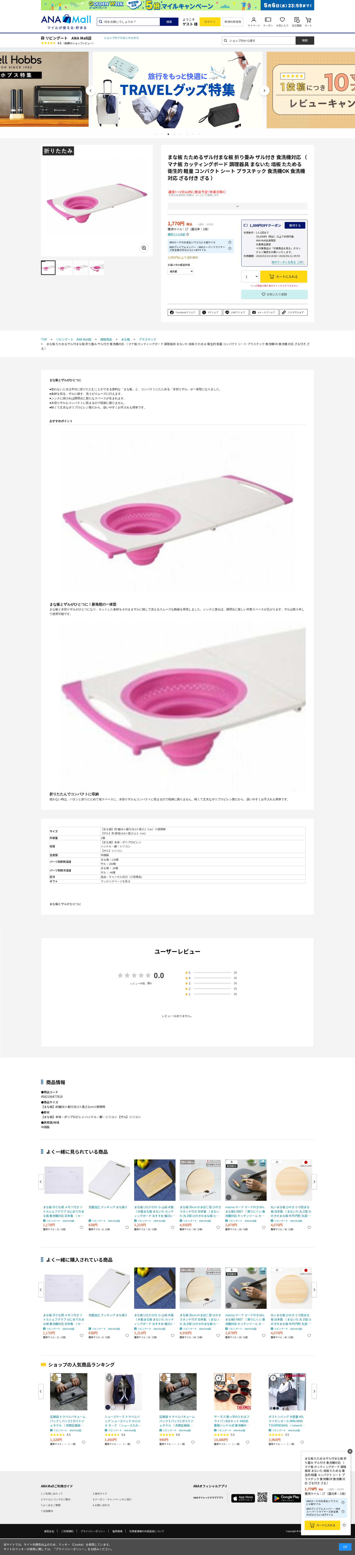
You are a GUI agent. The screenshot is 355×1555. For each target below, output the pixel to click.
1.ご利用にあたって (52, 1493)
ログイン (209, 22)
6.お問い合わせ (101, 1505)
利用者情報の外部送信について (146, 1531)
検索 (169, 22)
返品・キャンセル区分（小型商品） (122, 877)
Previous (91, 91)
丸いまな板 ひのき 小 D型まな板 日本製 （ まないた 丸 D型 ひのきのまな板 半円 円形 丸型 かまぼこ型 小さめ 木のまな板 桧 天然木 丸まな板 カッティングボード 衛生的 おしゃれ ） (291, 1211)
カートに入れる (325, 1525)
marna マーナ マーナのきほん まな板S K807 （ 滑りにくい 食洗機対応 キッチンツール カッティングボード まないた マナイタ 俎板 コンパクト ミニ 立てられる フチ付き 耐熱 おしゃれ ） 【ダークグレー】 (245, 1211)
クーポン (268, 25)
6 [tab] (187, 134)
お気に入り (282, 25)
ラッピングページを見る (115, 881)
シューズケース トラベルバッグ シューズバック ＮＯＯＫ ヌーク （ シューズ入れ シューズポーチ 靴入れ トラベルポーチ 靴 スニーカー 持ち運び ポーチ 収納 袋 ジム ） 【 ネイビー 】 (123, 1421)
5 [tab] (181, 134)
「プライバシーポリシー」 (70, 1549)
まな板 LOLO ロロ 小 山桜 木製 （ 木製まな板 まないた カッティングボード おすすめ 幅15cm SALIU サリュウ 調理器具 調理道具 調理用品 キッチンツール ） (155, 1211)
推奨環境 (117, 1531)
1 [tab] (156, 134)
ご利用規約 (67, 1531)
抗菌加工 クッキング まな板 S (108, 1207)
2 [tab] (162, 134)
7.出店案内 (47, 1511)
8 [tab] (199, 134)
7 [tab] (193, 134)
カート (308, 25)
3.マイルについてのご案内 (55, 1499)
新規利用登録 (233, 22)
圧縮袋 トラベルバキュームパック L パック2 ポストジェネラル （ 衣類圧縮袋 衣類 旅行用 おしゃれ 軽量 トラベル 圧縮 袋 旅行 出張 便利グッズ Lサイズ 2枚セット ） (68, 1421)
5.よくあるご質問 (50, 1505)
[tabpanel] (178, 89)
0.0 (159, 975)
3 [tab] (168, 134)
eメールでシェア (266, 312)
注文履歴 (297, 25)
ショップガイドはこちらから (121, 38)
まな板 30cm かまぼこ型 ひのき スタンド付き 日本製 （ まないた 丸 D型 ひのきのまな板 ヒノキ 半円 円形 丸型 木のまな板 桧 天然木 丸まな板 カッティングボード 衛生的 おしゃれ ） (200, 1211)
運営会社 (49, 1531)
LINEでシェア (238, 312)
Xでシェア (213, 312)
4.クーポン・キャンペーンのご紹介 (112, 1499)
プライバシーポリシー (93, 1531)
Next (265, 91)
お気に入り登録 (277, 294)
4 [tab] (174, 134)
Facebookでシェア (185, 312)
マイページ (254, 25)
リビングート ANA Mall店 (68, 38)
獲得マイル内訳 (176, 234)
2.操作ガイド (100, 1493)
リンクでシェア (296, 312)
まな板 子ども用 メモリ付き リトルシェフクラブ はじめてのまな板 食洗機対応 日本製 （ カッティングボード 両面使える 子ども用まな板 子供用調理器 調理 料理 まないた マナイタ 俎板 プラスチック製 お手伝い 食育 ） (63, 1211)
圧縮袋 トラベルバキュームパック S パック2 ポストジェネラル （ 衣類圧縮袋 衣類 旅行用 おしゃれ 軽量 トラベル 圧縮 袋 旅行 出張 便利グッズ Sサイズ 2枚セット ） (177, 1421)
